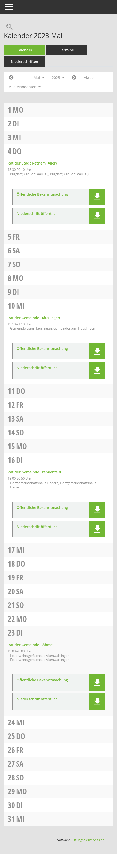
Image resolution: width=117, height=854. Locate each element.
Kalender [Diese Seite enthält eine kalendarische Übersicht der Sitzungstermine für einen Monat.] (24, 50)
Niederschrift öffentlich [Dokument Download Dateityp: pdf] (37, 214)
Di (16, 123)
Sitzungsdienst (88, 840)
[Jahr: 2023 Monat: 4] (11, 77)
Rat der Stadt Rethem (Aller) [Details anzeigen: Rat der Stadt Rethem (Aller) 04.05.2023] (32, 163)
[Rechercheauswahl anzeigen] (8, 27)
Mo (18, 109)
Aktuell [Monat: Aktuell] (90, 77)
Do (17, 151)
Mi (17, 137)
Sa (16, 250)
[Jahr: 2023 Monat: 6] (74, 77)
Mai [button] (39, 77)
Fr (16, 236)
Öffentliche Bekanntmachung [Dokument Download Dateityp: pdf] (42, 194)
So (16, 264)
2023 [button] (58, 77)
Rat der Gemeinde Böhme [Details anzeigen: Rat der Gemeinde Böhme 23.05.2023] (30, 644)
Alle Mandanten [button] (25, 86)
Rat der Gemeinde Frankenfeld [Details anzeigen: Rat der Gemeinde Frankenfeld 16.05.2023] (34, 472)
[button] (97, 197)
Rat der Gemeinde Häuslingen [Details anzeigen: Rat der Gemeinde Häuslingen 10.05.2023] (34, 317)
